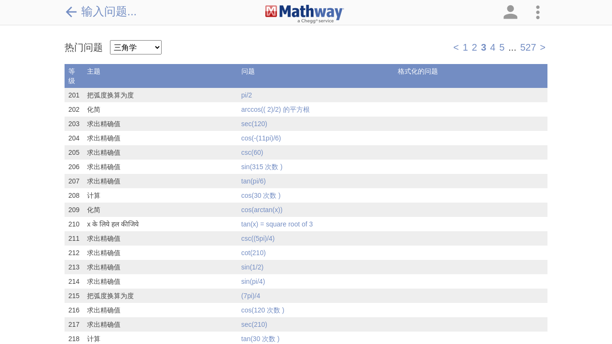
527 (528, 47)
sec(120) (254, 124)
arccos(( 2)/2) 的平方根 (275, 109)
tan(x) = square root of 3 (277, 224)
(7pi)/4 (251, 296)
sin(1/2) (252, 267)
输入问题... (101, 11)
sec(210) (254, 324)
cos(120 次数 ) (262, 310)
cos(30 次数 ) (261, 195)
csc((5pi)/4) (258, 238)
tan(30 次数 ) (260, 339)
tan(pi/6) (253, 181)
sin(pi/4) (253, 281)
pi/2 (246, 95)
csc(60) (252, 152)
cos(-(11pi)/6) (261, 138)
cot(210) (253, 253)
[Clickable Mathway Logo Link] (304, 14)
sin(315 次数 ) (262, 167)
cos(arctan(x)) (262, 210)
